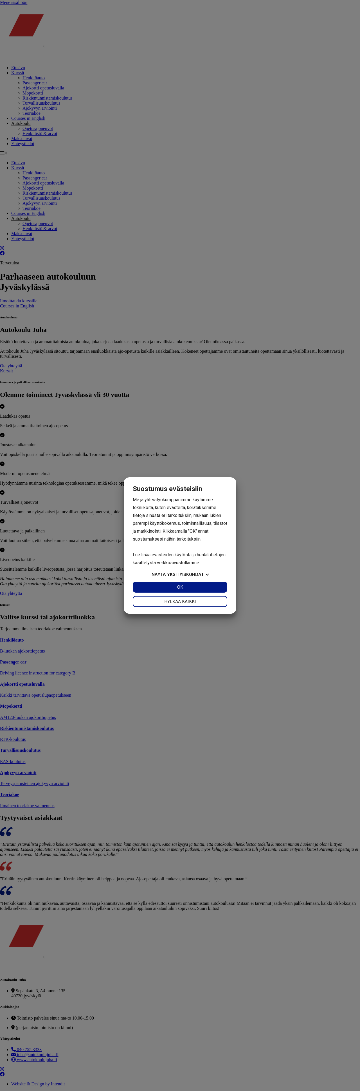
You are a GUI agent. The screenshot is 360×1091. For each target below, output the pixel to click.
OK (180, 587)
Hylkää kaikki (180, 601)
